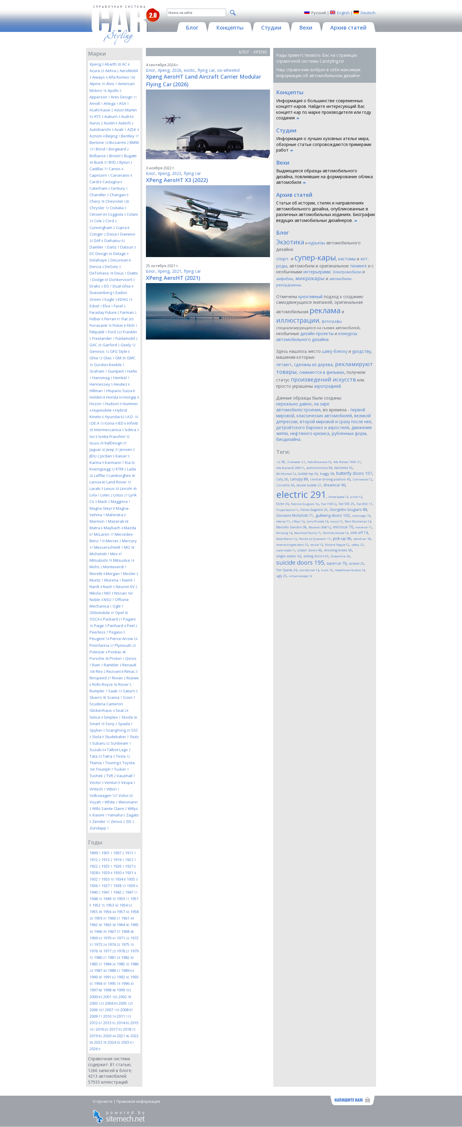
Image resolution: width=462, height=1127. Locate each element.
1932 (95, 879)
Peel (132, 625)
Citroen (98, 214)
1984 (109, 964)
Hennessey (101, 384)
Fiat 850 (364, 504)
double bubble (309, 485)
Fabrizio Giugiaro (305, 504)
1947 (131, 892)
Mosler (130, 573)
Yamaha (116, 815)
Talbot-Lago (119, 749)
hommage (361, 516)
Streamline (340, 556)
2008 (126, 1009)
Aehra (112, 70)
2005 (125, 1003)
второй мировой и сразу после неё (335, 421)
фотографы (332, 321)
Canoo (116, 168)
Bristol (116, 155)
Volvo (125, 795)
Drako (96, 286)
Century (119, 188)
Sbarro (98, 697)
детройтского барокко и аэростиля (312, 427)
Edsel (96, 305)
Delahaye (100, 260)
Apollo (114, 90)
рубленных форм (349, 433)
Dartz (113, 247)
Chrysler (99, 207)
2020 (109, 1035)
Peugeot (99, 638)
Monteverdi (114, 566)
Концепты (289, 92)
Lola (95, 495)
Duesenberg (102, 292)
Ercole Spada (338, 497)
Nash (109, 586)
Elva (108, 305)
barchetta (343, 468)
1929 (106, 872)
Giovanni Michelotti (294, 515)
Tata (96, 756)
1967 (114, 931)
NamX (128, 580)
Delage (120, 253)
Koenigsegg (102, 469)
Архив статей (294, 194)
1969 (96, 938)
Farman (128, 312)
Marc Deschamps (358, 521)
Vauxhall (126, 775)
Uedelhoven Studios (350, 570)
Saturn (130, 691)
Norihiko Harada (335, 533)
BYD (113, 162)
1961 (127, 918)
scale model (285, 550)
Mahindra (116, 514)
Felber (96, 318)
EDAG (125, 299)
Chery (97, 201)
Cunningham (102, 227)
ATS (98, 116)
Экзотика (290, 242)
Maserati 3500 (320, 527)
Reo (100, 671)
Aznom (97, 136)
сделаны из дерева (313, 364)
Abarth (113, 64)
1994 (100, 983)
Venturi (112, 782)
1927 (130, 866)
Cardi (96, 181)
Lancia (97, 482)
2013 (109, 1022)
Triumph (104, 769)
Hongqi (131, 397)
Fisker (119, 325)
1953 (112, 905)
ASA (124, 103)
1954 (125, 905)
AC (125, 64)
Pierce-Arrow (123, 638)
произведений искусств (323, 379)
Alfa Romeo (121, 77)
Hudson (113, 403)
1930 (118, 872)
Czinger (98, 234)
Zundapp (99, 828)
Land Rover (118, 482)
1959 (100, 918)
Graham (98, 371)
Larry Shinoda (317, 521)
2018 (129, 1029)
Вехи (282, 162)
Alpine (97, 83)
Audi (127, 116)
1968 (127, 931)
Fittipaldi (98, 331)
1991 (109, 977)
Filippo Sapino (287, 510)
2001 (110, 996)
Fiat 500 (346, 504)
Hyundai (114, 416)
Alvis (111, 83)
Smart (97, 723)
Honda (114, 397)
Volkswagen (104, 795)
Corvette (285, 485)
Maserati (118, 521)
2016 (102, 1029)
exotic (189, 70)
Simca (96, 717)
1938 (119, 885)
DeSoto (113, 266)
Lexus (111, 488)
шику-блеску (334, 351)
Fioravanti (101, 325)
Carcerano (121, 175)
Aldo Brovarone (319, 462)
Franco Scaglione (313, 510)
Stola (98, 736)
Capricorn (100, 175)
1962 (96, 924)
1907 (118, 852)
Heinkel (121, 377)
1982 (127, 957)
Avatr (120, 129)
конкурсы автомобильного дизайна (316, 336)
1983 (96, 964)
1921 (130, 859)
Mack (104, 501)
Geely (128, 344)
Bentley (130, 136)
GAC (96, 344)
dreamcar (334, 485)
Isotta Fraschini (114, 436)
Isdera (132, 429)
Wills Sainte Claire (109, 808)
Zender (101, 821)
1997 (96, 990)
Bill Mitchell (286, 474)
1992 (123, 977)
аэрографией (327, 386)
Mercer (113, 540)
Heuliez (122, 384)
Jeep (112, 449)
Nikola (96, 593)
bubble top (308, 474)
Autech (126, 123)
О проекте (103, 1101)
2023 (100, 1042)
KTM (121, 469)
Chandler (99, 194)
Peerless (99, 632)
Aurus (96, 123)
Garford (111, 344)
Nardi (96, 586)
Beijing (112, 136)
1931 (130, 872)
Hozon (97, 403)
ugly (281, 576)
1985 (123, 964)
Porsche (99, 658)
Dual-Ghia (123, 286)
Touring (113, 762)
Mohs (96, 566)
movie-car (363, 527)
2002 (124, 996)
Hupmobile (103, 410)
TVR (111, 775)
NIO (108, 593)
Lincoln (128, 488)
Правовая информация (138, 1101)
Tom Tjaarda (286, 570)
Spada (125, 723)
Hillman (97, 390)
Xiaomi (99, 815)
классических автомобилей (324, 415)
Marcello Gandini (291, 527)
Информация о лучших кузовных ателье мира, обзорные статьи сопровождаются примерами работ (323, 144)
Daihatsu (114, 240)
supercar (336, 563)
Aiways (100, 77)
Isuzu (97, 443)
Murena (112, 580)
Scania (114, 697)
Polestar (98, 652)
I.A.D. (131, 416)
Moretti (97, 573)
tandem (356, 563)
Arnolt (96, 103)
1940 (95, 892)
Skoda (129, 717)
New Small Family (307, 533)
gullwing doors (332, 515)
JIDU (94, 456)
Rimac (131, 671)
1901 (106, 852)
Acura (97, 70)
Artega (111, 103)
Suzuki (98, 749)
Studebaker (117, 736)
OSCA (96, 619)
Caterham (100, 188)
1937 (106, 885)
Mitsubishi (101, 560)
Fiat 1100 (328, 504)
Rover (124, 684)
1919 (118, 859)
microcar (343, 526)
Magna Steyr (102, 508)
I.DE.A (97, 423)
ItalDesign (116, 443)
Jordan (107, 456)
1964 (123, 924)
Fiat (127, 318)
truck (327, 570)
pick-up (342, 538)
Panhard (117, 625)
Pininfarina (102, 645)
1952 (98, 905)
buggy (327, 473)
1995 (114, 983)
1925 (106, 866)
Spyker (97, 730)
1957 (123, 911)
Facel (120, 305)
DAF (98, 240)
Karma (97, 462)
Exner (282, 504)
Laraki (96, 488)
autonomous (319, 467)
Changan (119, 194)
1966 (100, 931)
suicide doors (300, 562)
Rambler (112, 665)
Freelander (103, 338)
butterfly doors (354, 473)
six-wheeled (228, 70)
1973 (100, 944)
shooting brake (338, 550)
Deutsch (368, 12)
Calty (282, 479)
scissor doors (309, 550)
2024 (114, 1042)
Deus (120, 273)
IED (122, 423)
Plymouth (125, 645)
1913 (106, 859)
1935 (132, 879)
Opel (121, 612)
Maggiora (120, 501)
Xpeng (97, 64)
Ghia (96, 357)
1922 (95, 866)
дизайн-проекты (317, 333)
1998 (109, 990)
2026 (95, 1048)
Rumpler (98, 691)
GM (120, 357)
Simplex (112, 717)
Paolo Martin (286, 539)
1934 (120, 879)
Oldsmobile (102, 612)
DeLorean (120, 260)
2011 (124, 1016)
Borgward (119, 149)
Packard (112, 619)
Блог (150, 70)
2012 (96, 1022)
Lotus (120, 495)
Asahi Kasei (101, 110)
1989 (127, 970)
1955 (96, 911)
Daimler (98, 247)
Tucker (121, 769)
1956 (109, 911)
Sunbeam (121, 743)
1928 (95, 872)
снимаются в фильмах (321, 372)
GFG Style (120, 351)
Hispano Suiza (120, 390)
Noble (96, 599)
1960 (114, 918)
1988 (114, 970)
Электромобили (347, 272)
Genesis (99, 351)
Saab (115, 691)
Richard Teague (337, 545)
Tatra (109, 756)
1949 (109, 898)
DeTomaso (101, 273)
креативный (310, 296)
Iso (93, 436)
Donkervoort (122, 279)
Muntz (96, 580)
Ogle (118, 606)
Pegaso (117, 632)
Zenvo (118, 821)
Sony (111, 723)
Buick (101, 162)
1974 (114, 944)
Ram (97, 665)
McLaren (104, 534)
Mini (116, 553)
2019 (96, 1035)
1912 (95, 859)
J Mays (298, 521)
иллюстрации (297, 320)
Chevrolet (117, 201)
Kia (130, 462)
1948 (96, 898)
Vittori (112, 789)
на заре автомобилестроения (302, 407)
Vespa (128, 782)
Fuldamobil (126, 338)
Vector (97, 782)
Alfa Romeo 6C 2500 (290, 468)
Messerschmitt (108, 547)
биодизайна (288, 439)
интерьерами (317, 272)
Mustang (284, 533)
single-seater (288, 556)
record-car (362, 539)
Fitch (132, 325)
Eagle (111, 299)
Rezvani (114, 671)
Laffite (101, 475)
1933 (107, 879)
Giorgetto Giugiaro (348, 509)
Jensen (127, 449)
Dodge (100, 279)
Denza (97, 266)
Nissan (123, 593)
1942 (118, 892)
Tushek (97, 775)
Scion (129, 697)
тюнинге (358, 266)
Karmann (114, 462)
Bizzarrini (119, 142)
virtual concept (300, 576)
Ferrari (112, 318)
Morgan (114, 573)
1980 (100, 957)
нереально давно (294, 404)
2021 (123, 1035)
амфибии (284, 278)
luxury (336, 521)
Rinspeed (100, 678)
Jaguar (97, 449)
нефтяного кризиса (309, 433)
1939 (132, 885)
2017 (115, 1029)
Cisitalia (118, 207)
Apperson (100, 97)
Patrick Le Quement (315, 539)
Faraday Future (104, 312)
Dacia (113, 234)
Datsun (128, 247)
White (111, 802)
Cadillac (99, 168)
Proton (117, 658)
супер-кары (315, 257)
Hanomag (102, 377)
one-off (359, 532)
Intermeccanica (109, 429)
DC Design (101, 253)
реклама (325, 310)
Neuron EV (126, 586)
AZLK (133, 129)
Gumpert (117, 371)
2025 (127, 1042)
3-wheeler (296, 462)
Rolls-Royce (104, 684)
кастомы (347, 259)
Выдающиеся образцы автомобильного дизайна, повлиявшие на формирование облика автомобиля (324, 176)
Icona (111, 423)
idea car (283, 521)
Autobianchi (101, 129)
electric (301, 494)
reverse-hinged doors (292, 545)
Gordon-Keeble (109, 364)
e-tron (356, 497)
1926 (118, 866)
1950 (123, 898)
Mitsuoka (123, 560)
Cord (111, 220)
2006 (97, 1009)
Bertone (99, 142)
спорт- (283, 259)
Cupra (122, 227)
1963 (109, 924)
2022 (176, 173)
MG (129, 547)
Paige (100, 625)
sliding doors (315, 556)
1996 (127, 983)
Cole (99, 220)
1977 (109, 951)
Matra (96, 527)
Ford (115, 331)
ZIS (130, 821)
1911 (130, 852)
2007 (112, 1009)
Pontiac (117, 652)
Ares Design (124, 97)
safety (357, 545)
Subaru (101, 743)
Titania (97, 762)
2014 (123, 1022)
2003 (97, 1003)
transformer (309, 570)
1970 (109, 938)
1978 (123, 951)
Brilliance (99, 155)
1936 (95, 885)
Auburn (112, 116)
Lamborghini (122, 475)
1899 (95, 852)
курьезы (316, 243)
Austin (111, 123)
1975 (127, 944)
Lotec (106, 495)
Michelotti (99, 553)
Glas (108, 357)
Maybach (113, 527)
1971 (123, 938)
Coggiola (117, 214)
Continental (362, 479)
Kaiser (122, 456)
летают (284, 364)
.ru (280, 462)
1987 (100, 970)
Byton (125, 162)
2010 (109, 1016)
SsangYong (118, 730)
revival (316, 545)
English (343, 12)
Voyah (97, 802)
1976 (96, 951)
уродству (361, 351)
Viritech (97, 789)
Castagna (112, 181)
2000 (96, 996)
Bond (102, 149)
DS (108, 286)
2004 (111, 1003)
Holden (97, 397)
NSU (109, 599)
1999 (124, 990)
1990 (96, 977)
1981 (114, 957)
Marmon (98, 521)
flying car (206, 70)
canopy (299, 479)
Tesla (123, 756)
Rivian (119, 678)
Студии (286, 130)
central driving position (330, 479)
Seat (121, 710)
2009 (96, 1016)
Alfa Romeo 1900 (347, 462)
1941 (106, 892)
